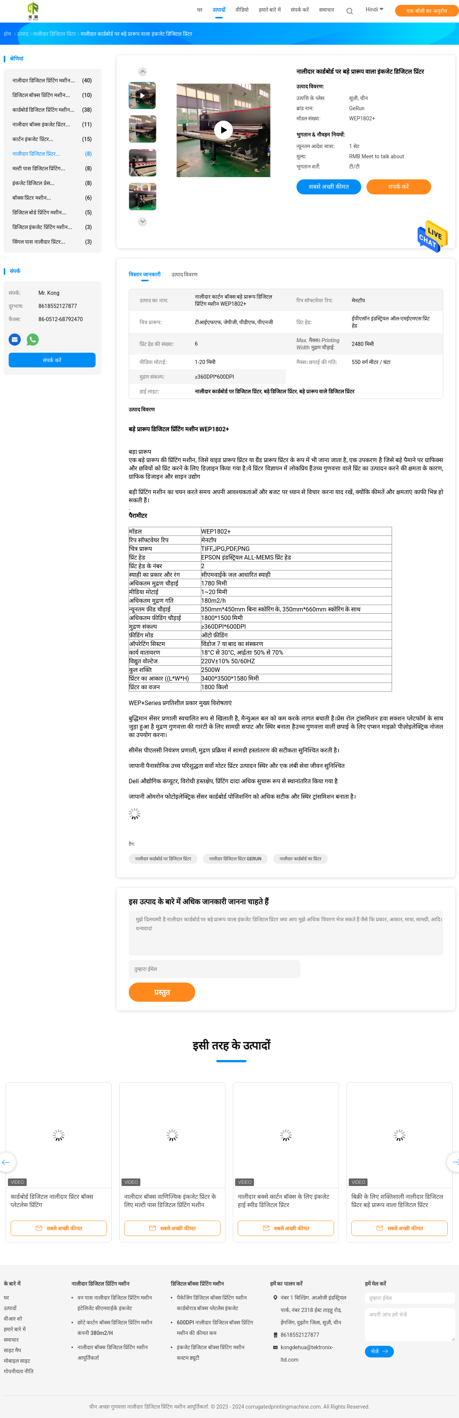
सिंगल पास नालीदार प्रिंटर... (52, 242)
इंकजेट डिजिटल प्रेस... (52, 183)
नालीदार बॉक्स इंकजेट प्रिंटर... (52, 124)
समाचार (11, 1340)
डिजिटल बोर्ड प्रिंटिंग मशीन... (52, 212)
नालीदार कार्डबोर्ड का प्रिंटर (300, 858)
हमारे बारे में (15, 1329)
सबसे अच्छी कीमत (329, 186)
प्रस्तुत (162, 992)
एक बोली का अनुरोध (427, 11)
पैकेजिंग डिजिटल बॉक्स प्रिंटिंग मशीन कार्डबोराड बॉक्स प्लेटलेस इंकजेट (212, 1303)
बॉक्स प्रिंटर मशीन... (52, 198)
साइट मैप (12, 1350)
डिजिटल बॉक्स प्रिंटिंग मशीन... (52, 95)
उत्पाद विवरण (185, 274)
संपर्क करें (52, 360)
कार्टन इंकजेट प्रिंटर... (52, 139)
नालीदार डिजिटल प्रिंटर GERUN (235, 858)
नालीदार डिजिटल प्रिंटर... (52, 154)
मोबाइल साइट (17, 1361)
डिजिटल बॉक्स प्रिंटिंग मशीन (197, 1284)
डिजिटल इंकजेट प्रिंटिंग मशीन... (52, 227)
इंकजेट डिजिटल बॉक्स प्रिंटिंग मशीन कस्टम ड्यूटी (211, 1352)
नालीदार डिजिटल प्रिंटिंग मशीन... (52, 80)
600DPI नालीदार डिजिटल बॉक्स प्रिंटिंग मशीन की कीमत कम (215, 1327)
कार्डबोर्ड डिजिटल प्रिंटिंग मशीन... (52, 110)
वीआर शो (13, 1319)
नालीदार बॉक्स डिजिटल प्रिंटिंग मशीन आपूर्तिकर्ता (113, 1352)
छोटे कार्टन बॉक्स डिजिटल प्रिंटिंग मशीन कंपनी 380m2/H (115, 1327)
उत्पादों (10, 1308)
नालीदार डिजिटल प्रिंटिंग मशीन (100, 1284)
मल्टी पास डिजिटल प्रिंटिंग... (52, 168)
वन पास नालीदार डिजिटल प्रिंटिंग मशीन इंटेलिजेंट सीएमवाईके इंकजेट (115, 1303)
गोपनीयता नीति (18, 1371)
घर (6, 1298)
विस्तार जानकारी (145, 274)
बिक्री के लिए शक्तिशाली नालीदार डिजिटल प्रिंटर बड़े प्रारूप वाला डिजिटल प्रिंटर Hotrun (397, 1205)
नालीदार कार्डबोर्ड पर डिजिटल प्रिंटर (163, 858)
